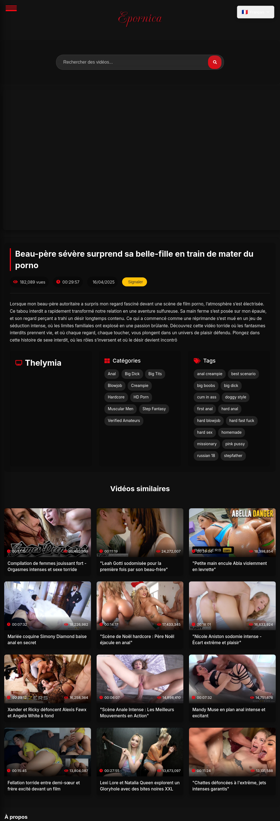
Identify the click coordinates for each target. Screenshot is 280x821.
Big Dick (132, 374)
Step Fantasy (154, 409)
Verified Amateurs (124, 420)
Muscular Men (120, 409)
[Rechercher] (214, 62)
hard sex (205, 432)
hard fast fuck (241, 420)
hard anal (229, 409)
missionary (207, 444)
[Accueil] (140, 20)
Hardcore (116, 397)
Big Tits (155, 374)
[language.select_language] (255, 12)
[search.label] (140, 62)
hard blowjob (208, 420)
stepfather (233, 455)
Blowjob (115, 385)
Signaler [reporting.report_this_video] (135, 282)
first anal (205, 409)
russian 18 (206, 455)
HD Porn (141, 397)
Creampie (139, 385)
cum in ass (206, 397)
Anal (112, 374)
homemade (231, 432)
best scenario (243, 374)
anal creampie (209, 374)
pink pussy (235, 444)
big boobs (206, 385)
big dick (231, 385)
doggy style (235, 397)
